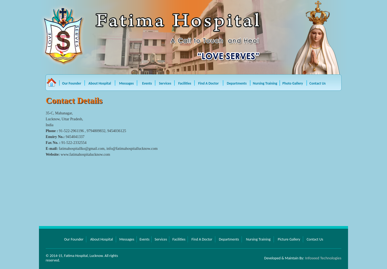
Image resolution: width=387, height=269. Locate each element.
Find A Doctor (209, 83)
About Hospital (100, 83)
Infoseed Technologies (323, 258)
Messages (127, 83)
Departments (237, 83)
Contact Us (317, 83)
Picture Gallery (289, 239)
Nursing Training (265, 83)
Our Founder (71, 83)
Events (147, 83)
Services (165, 83)
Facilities (185, 83)
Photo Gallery (292, 83)
